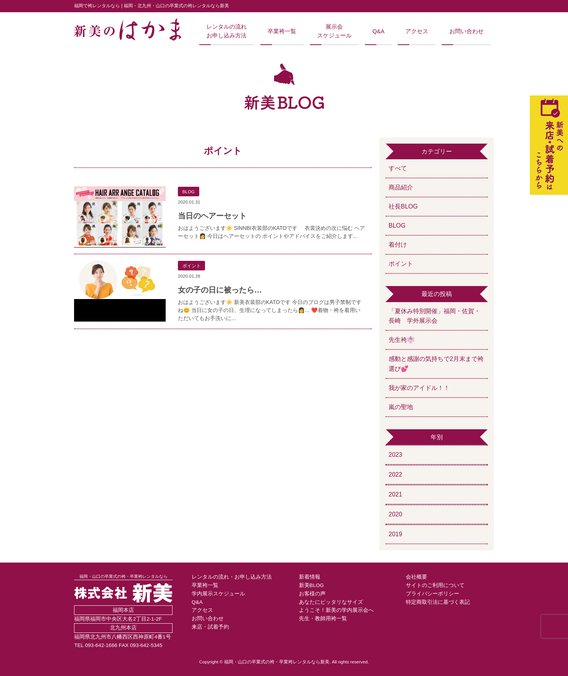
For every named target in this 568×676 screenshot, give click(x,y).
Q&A (378, 31)
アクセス (416, 31)
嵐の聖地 (401, 407)
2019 (395, 534)
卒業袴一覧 (282, 31)
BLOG (397, 225)
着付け (398, 244)
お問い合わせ (466, 31)
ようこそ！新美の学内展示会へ (336, 610)
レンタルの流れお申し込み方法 (227, 31)
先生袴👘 (402, 339)
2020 (395, 514)
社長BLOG (403, 206)
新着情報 (309, 577)
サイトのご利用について (435, 585)
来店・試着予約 (210, 627)
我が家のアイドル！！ (419, 388)
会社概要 (416, 577)
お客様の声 (312, 594)
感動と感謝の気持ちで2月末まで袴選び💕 (436, 364)
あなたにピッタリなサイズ (331, 602)
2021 (395, 494)
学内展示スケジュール (218, 594)
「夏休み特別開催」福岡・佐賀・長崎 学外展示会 (434, 316)
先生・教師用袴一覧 (323, 618)
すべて (398, 168)
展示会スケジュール (334, 31)
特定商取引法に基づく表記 (438, 602)
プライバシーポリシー (432, 594)
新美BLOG (311, 585)
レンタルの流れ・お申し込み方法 (232, 577)
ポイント (401, 263)
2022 (395, 474)
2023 (395, 454)
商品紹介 (401, 187)
